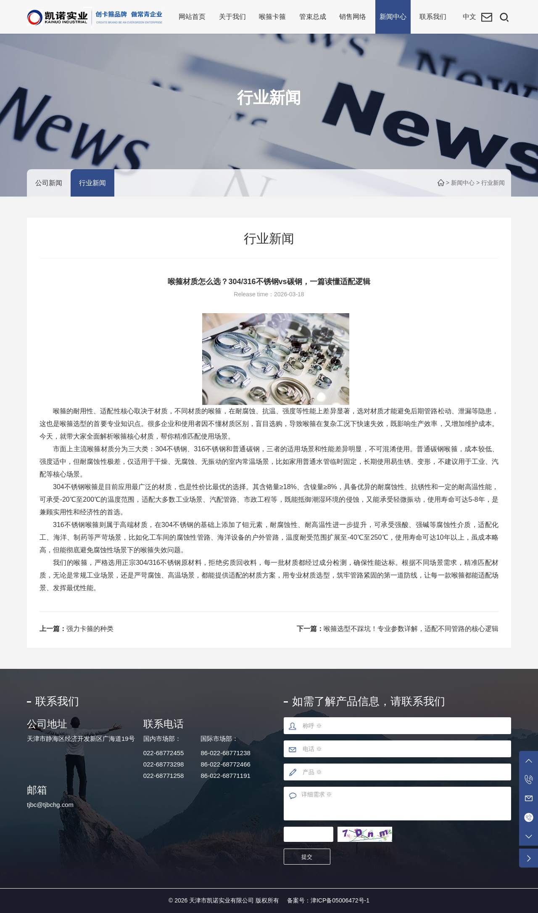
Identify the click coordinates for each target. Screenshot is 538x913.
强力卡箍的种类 (89, 628)
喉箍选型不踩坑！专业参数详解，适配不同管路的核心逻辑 (411, 628)
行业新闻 (92, 182)
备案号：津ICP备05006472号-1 (328, 900)
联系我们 (432, 16)
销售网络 (352, 16)
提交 (308, 857)
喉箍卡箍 (272, 16)
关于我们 (232, 16)
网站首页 (192, 16)
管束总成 (312, 16)
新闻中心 (393, 16)
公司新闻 (48, 182)
